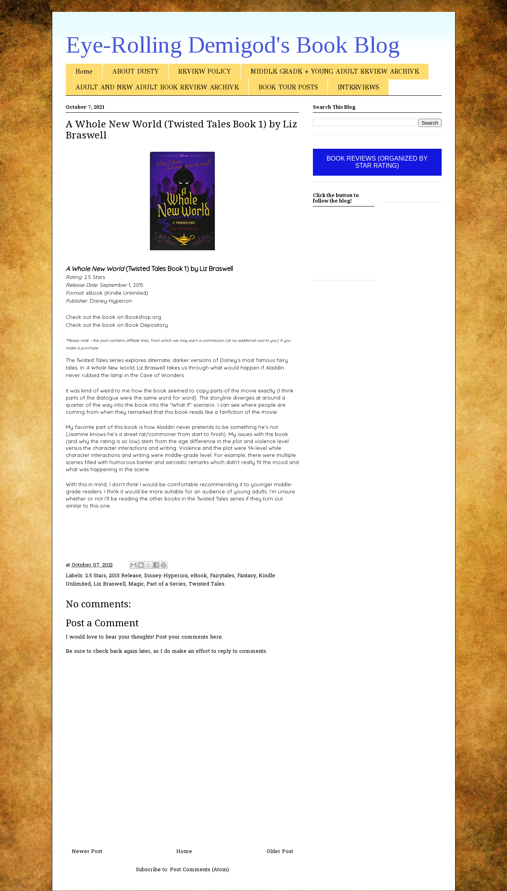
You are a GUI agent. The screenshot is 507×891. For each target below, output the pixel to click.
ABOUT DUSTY (135, 71)
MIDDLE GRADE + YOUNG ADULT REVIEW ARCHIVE (334, 71)
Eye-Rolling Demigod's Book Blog (233, 45)
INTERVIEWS (358, 87)
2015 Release (125, 576)
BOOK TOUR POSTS (288, 87)
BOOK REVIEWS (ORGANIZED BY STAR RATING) (376, 162)
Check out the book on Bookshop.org (113, 317)
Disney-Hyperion (166, 576)
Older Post (280, 851)
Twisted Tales (207, 584)
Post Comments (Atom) (199, 870)
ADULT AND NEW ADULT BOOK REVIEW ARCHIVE (157, 87)
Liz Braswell (109, 584)
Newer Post (87, 851)
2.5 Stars (95, 576)
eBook (199, 576)
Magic (136, 584)
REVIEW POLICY (204, 71)
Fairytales (222, 576)
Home (84, 71)
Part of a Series (166, 584)
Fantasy (246, 576)
